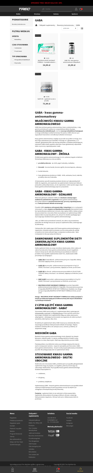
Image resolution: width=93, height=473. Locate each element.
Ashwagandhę (39, 313)
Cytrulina (31, 449)
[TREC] (24, 9)
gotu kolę (47, 313)
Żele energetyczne (35, 446)
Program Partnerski (16, 434)
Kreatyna (31, 425)
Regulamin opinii (15, 423)
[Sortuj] (70, 28)
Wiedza (12, 431)
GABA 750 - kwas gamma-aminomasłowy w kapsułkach (71, 61)
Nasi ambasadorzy (15, 439)
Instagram (69, 423)
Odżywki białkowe (34, 420)
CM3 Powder (33, 444)
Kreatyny (37, 14)
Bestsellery (18, 39)
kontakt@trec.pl (52, 420)
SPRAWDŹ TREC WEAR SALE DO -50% (46, 3)
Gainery (56, 14)
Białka (18, 14)
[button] (53, 9)
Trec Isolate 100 (34, 454)
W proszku (18, 63)
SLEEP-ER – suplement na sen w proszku (46, 100)
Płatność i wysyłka (15, 428)
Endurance (32, 457)
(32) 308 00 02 (52, 418)
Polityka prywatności (16, 420)
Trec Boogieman (34, 441)
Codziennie (18, 48)
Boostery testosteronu (18, 24)
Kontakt (12, 426)
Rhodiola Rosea (58, 313)
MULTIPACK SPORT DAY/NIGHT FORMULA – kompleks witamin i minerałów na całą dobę (46, 62)
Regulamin (13, 418)
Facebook (69, 418)
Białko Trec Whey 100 (35, 423)
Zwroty (12, 436)
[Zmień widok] (82, 28)
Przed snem (18, 51)
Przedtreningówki (34, 438)
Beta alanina (32, 452)
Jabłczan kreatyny (34, 433)
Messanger (69, 426)
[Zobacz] (36, 25)
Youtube (68, 420)
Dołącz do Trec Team (16, 442)
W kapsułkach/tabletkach (22, 60)
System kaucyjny (15, 444)
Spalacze (75, 14)
